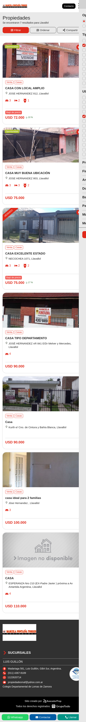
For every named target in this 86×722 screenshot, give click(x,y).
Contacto (69, 6)
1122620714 (14, 677)
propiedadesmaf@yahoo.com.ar (25, 682)
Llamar (71, 717)
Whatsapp (15, 717)
